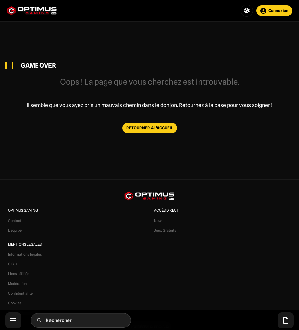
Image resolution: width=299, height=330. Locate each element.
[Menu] (13, 320)
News (159, 220)
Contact (14, 220)
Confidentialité (20, 293)
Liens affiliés (18, 273)
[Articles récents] (286, 320)
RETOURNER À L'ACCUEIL (149, 127)
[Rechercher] (81, 320)
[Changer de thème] (247, 11)
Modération (17, 283)
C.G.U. (13, 264)
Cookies (15, 303)
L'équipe (15, 230)
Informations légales (25, 254)
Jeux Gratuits (165, 230)
